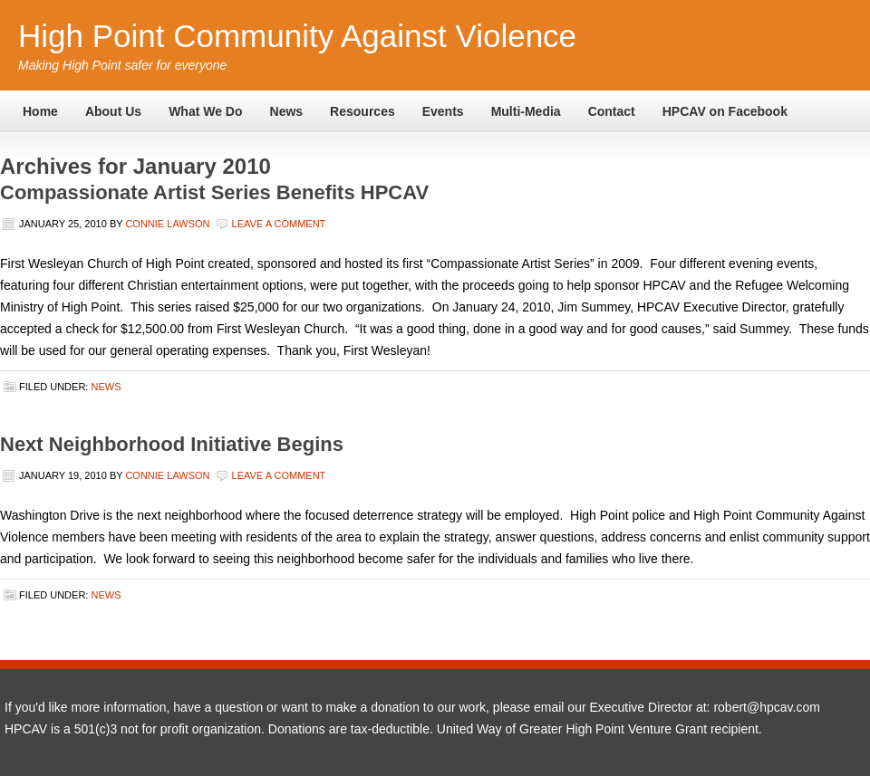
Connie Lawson (167, 223)
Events (443, 111)
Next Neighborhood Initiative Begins (171, 444)
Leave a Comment (279, 223)
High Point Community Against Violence (297, 35)
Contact (611, 111)
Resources (362, 111)
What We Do (205, 111)
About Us (113, 111)
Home (40, 111)
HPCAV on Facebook (725, 111)
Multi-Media (526, 111)
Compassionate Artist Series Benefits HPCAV (214, 192)
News (287, 111)
